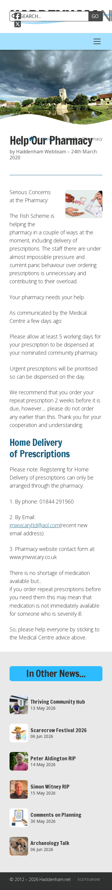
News (48, 139)
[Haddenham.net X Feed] (17, 25)
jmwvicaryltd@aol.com (35, 525)
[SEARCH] (51, 16)
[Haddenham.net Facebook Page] (17, 17)
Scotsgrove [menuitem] (89, 879)
